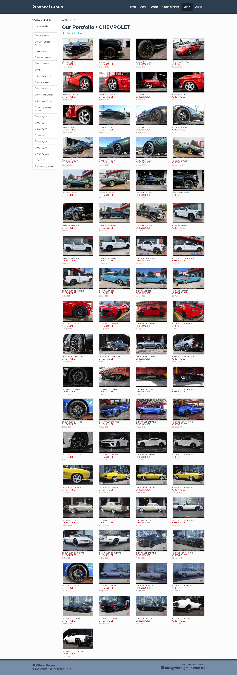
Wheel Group (47, 7)
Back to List (73, 33)
